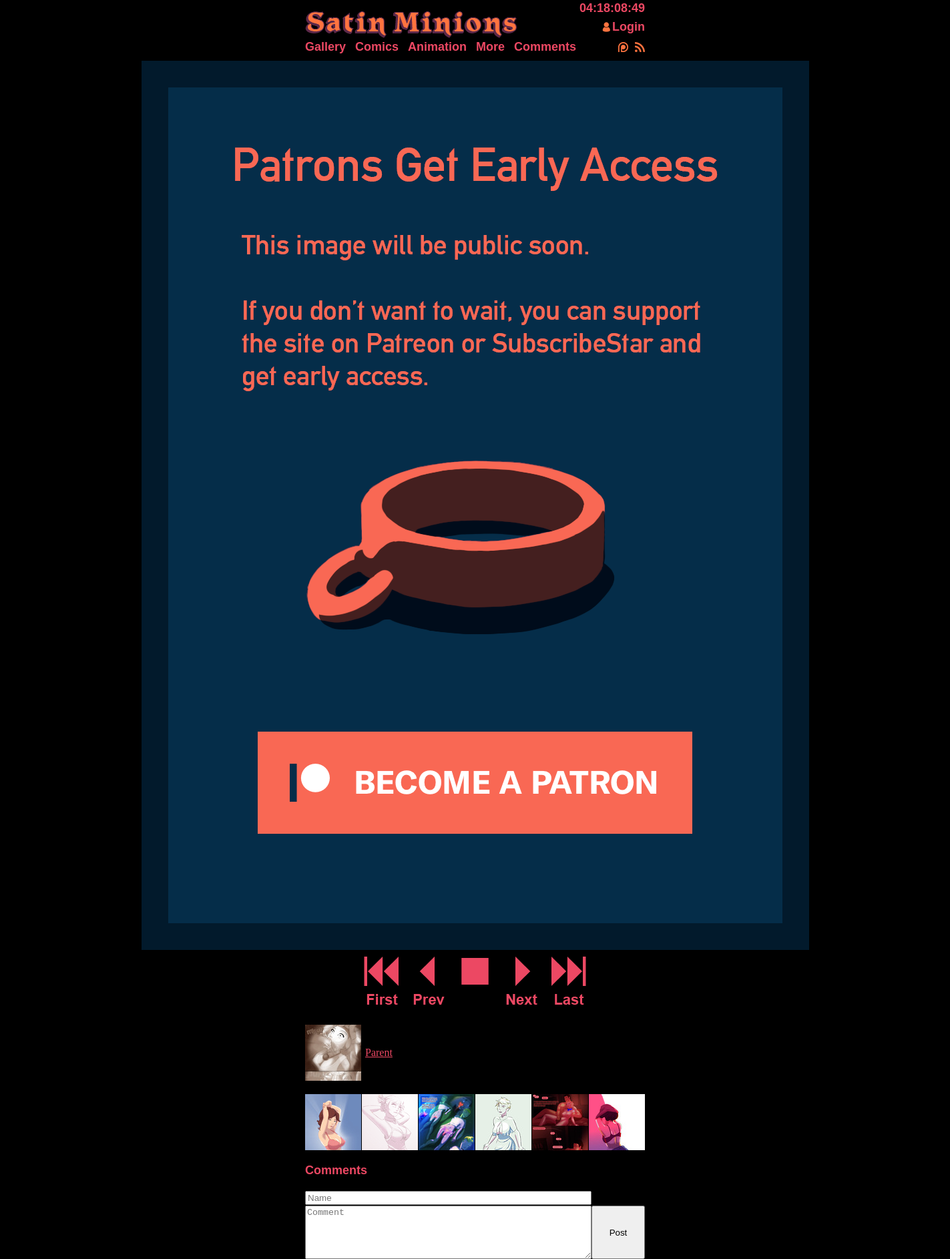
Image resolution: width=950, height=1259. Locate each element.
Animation (437, 46)
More (490, 46)
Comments (545, 46)
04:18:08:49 (612, 8)
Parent (379, 1052)
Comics (377, 46)
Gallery (325, 46)
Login (628, 26)
